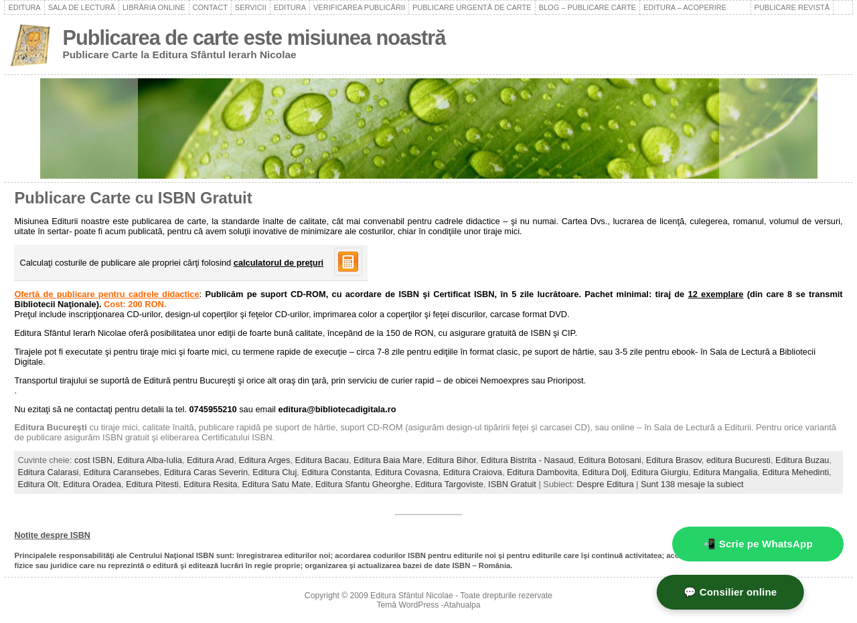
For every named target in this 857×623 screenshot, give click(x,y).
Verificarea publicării (359, 7)
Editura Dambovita (542, 472)
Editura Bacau (321, 460)
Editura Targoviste (449, 484)
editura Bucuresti (738, 460)
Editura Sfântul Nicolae (411, 595)
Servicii (250, 7)
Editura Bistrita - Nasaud (527, 460)
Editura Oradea (92, 484)
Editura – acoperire (695, 7)
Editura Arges (265, 460)
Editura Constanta (335, 472)
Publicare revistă (792, 7)
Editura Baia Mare (388, 460)
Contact (210, 7)
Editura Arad (210, 460)
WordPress (419, 605)
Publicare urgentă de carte (472, 7)
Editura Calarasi (47, 472)
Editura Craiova (472, 472)
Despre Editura (604, 484)
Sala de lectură (81, 7)
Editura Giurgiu (659, 472)
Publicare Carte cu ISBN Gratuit (133, 198)
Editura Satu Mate (276, 484)
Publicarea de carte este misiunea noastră (253, 38)
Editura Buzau (802, 460)
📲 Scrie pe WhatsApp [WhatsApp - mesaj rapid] (758, 543)
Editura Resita (210, 484)
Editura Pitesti (152, 484)
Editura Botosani (609, 460)
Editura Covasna (407, 472)
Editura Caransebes (121, 472)
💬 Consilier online (769, 592)
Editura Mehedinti (795, 472)
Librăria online (154, 7)
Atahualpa (462, 605)
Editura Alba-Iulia (149, 460)
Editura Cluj (274, 472)
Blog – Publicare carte (587, 7)
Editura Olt (37, 484)
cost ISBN (93, 460)
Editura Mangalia (725, 472)
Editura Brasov (674, 460)
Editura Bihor (451, 460)
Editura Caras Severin (206, 472)
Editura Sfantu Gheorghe (362, 484)
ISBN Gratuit (512, 484)
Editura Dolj (604, 472)
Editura (24, 7)
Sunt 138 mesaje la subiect (692, 484)
